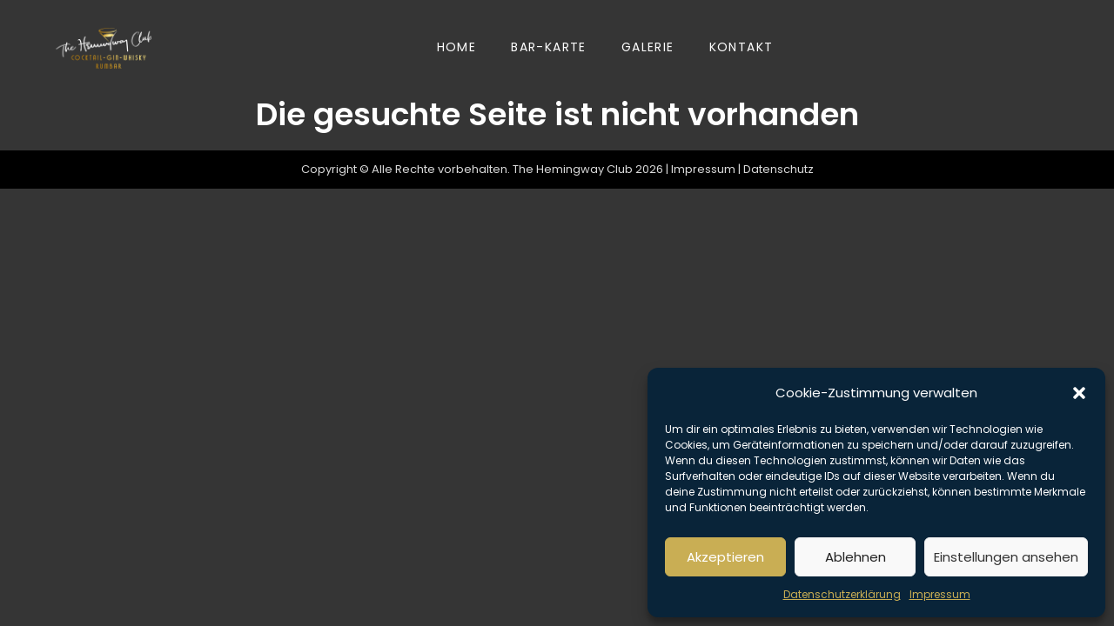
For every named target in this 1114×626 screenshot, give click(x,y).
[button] (1079, 393)
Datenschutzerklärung (842, 594)
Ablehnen (855, 557)
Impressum (939, 594)
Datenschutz (778, 169)
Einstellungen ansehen (1006, 557)
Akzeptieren (725, 557)
